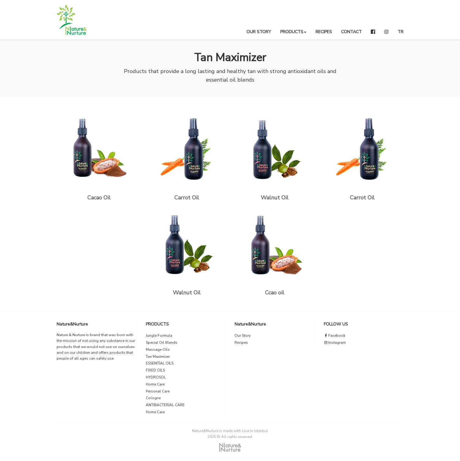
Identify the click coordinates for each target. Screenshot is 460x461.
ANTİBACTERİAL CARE (165, 405)
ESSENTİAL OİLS (159, 363)
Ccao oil (274, 292)
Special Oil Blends (161, 342)
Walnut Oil (274, 197)
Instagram (335, 342)
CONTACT (351, 32)
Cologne (153, 398)
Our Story (243, 335)
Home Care (155, 384)
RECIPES (323, 32)
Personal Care (157, 391)
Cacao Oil (98, 197)
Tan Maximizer (158, 356)
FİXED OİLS (155, 370)
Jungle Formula (159, 335)
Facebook (334, 335)
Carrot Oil (186, 197)
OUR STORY (258, 32)
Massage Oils (158, 349)
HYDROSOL (156, 377)
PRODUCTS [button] (293, 32)
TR (400, 32)
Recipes (241, 342)
